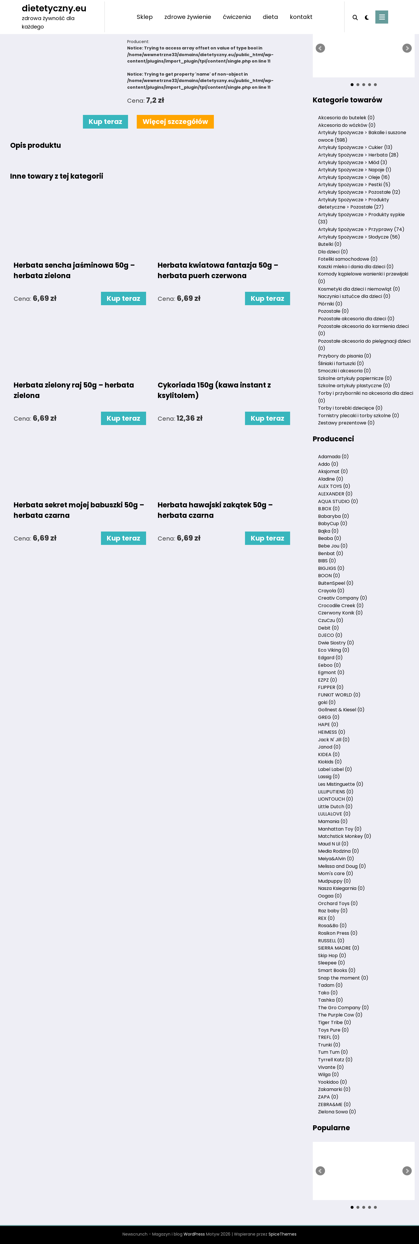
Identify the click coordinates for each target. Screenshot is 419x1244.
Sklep (145, 17)
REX (326, 918)
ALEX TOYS (334, 486)
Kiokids (330, 761)
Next (407, 48)
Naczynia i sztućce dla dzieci (354, 296)
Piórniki (330, 304)
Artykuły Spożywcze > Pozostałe (359, 192)
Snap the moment (343, 978)
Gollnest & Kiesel (341, 709)
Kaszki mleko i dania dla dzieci (356, 266)
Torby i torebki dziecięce (350, 408)
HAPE (328, 724)
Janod (329, 747)
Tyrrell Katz (335, 1059)
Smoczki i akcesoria (344, 370)
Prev (320, 48)
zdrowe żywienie (187, 17)
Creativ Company (342, 598)
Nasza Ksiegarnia (341, 888)
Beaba (329, 538)
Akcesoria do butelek (346, 117)
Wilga (328, 1074)
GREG (329, 717)
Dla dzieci (333, 251)
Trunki (329, 1045)
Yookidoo (332, 1082)
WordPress (194, 1234)
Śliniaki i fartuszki (341, 363)
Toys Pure (333, 1030)
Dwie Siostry (336, 642)
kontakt (301, 17)
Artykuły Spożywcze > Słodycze (359, 237)
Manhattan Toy (340, 829)
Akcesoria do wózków (347, 125)
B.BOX (329, 508)
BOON (329, 575)
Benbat (330, 553)
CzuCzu (330, 620)
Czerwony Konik (340, 612)
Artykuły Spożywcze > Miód (352, 162)
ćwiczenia (237, 17)
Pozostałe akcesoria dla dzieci (356, 318)
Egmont (331, 672)
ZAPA (328, 1097)
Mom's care (335, 873)
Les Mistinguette (340, 784)
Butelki (330, 244)
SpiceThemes (283, 1234)
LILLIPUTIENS (336, 791)
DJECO (330, 635)
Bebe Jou (333, 546)
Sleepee (331, 962)
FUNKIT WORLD (339, 695)
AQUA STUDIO (338, 501)
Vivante (331, 1067)
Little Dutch (335, 806)
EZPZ (327, 680)
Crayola (331, 590)
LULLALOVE (334, 814)
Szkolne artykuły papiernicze (355, 378)
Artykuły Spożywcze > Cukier (355, 147)
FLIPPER (331, 687)
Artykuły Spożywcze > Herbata (358, 155)
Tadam (330, 985)
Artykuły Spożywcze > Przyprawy (361, 229)
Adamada (333, 456)
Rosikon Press (338, 933)
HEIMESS (331, 732)
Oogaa (330, 896)
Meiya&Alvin (336, 858)
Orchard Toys (338, 903)
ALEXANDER (335, 494)
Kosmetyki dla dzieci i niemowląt (359, 289)
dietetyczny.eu (54, 8)
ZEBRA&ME (334, 1104)
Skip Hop (332, 955)
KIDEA (329, 754)
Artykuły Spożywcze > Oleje (354, 177)
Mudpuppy (334, 881)
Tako (328, 992)
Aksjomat (333, 471)
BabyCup (332, 523)
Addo (328, 464)
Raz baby (333, 910)
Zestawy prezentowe (346, 423)
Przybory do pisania (344, 356)
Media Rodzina (338, 851)
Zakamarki (334, 1089)
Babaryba (333, 516)
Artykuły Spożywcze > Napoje (354, 169)
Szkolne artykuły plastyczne (354, 385)
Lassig (329, 776)
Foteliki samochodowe (348, 259)
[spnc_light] (367, 17)
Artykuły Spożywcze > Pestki (354, 184)
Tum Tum (333, 1052)
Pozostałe (333, 311)
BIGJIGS (331, 568)
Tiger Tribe (334, 1022)
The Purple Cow (340, 1015)
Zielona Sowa (337, 1111)
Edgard (330, 657)
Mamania (333, 821)
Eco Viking (333, 650)
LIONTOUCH (335, 799)
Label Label (335, 769)
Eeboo (329, 665)
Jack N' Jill (334, 739)
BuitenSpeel (336, 583)
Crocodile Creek (341, 605)
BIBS (327, 560)
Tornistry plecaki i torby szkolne (358, 415)
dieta (270, 17)
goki (327, 702)
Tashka (330, 1000)
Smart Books (337, 970)
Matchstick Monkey (344, 836)
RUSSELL (331, 940)
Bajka (328, 531)
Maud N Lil (333, 843)
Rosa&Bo (332, 925)
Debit (328, 628)
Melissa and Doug (342, 866)
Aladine (330, 479)
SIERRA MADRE (338, 948)
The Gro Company (343, 1007)
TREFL (329, 1037)
